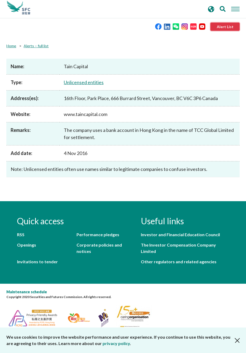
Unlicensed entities (84, 82)
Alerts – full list (36, 46)
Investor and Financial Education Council (180, 234)
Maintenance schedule (26, 292)
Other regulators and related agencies (179, 261)
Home (11, 46)
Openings (26, 244)
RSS (20, 234)
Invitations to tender (37, 261)
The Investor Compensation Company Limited (178, 248)
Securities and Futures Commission (18, 7)
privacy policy (116, 343)
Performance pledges (98, 234)
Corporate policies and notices (99, 248)
